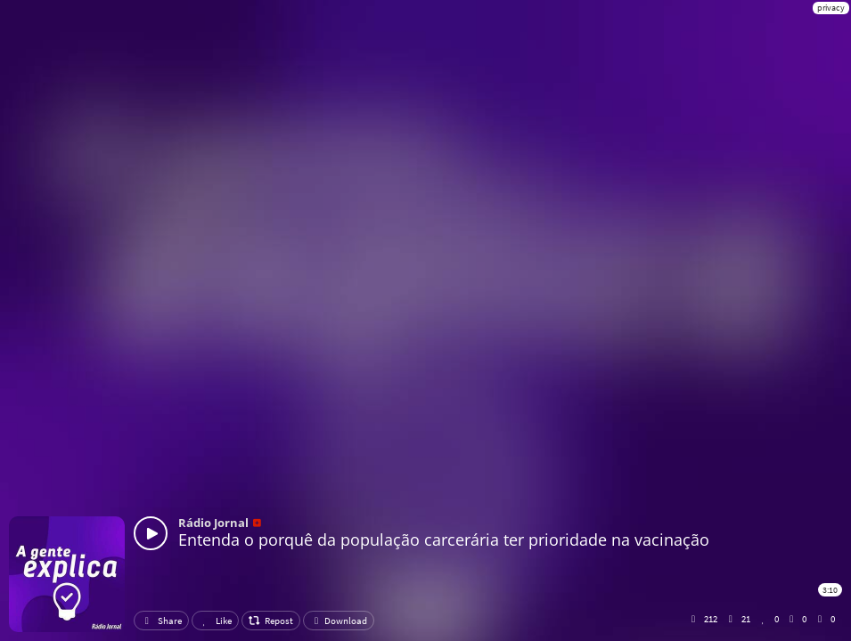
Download (338, 620)
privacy (831, 7)
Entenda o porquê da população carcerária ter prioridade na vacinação (443, 539)
